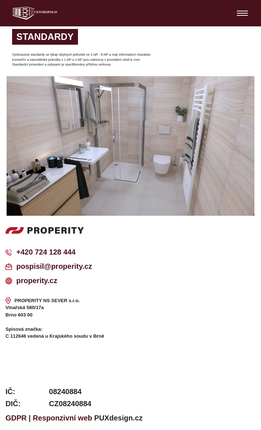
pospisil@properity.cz (54, 266)
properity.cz (36, 281)
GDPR (16, 418)
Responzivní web (62, 418)
